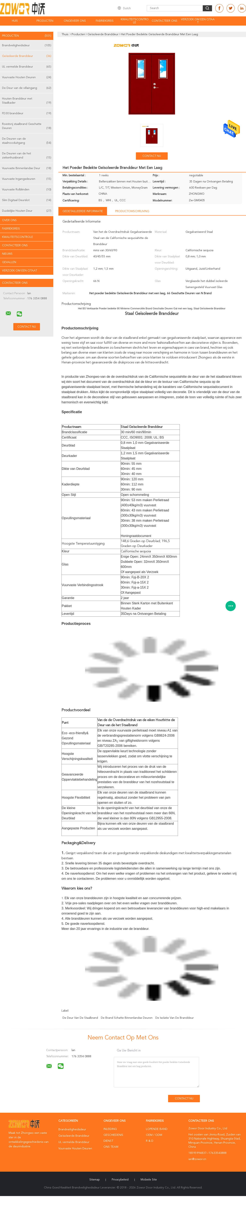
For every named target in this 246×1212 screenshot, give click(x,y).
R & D (149, 1141)
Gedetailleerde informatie (83, 211)
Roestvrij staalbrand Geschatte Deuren (26, 126)
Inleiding (110, 1129)
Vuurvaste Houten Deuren (26, 77)
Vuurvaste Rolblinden (26, 190)
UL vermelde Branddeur (26, 67)
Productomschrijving (132, 211)
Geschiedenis (113, 1135)
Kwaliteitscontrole (135, 21)
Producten (44, 20)
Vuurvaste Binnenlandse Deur (26, 168)
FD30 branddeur (26, 113)
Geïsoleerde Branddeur (26, 56)
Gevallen (9, 262)
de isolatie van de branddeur (174, 1017)
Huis (15, 20)
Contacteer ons (164, 20)
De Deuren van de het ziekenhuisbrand (26, 156)
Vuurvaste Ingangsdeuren (26, 179)
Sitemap (94, 1179)
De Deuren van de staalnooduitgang (26, 141)
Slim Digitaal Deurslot (26, 200)
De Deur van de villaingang (26, 88)
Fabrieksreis (105, 20)
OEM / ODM (154, 1135)
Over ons (9, 220)
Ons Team (111, 1146)
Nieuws (7, 253)
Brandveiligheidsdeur (26, 45)
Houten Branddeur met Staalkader (26, 101)
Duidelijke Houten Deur (26, 211)
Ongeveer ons (75, 20)
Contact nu (151, 156)
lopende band (156, 1129)
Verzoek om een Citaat (198, 21)
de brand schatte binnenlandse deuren (127, 1017)
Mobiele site (149, 1179)
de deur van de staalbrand (80, 1017)
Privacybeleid (120, 1179)
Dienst (108, 1141)
